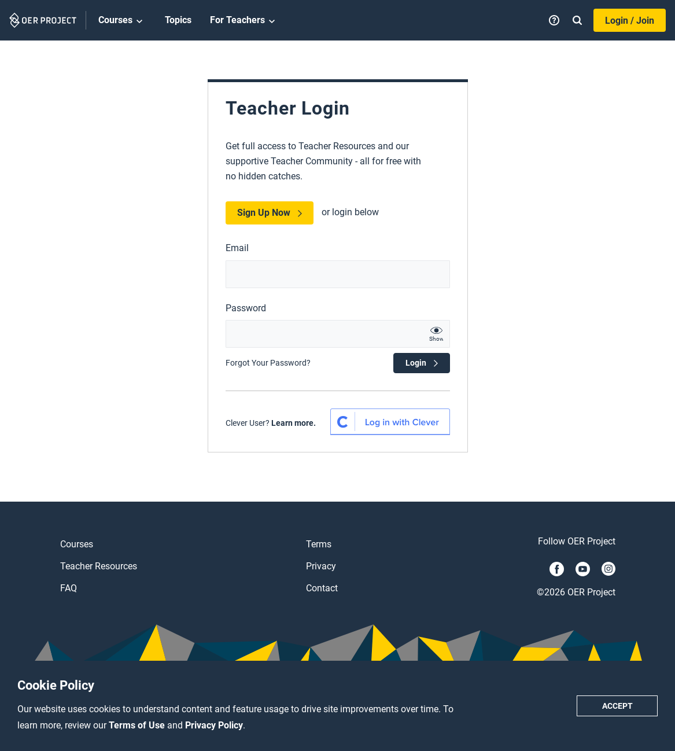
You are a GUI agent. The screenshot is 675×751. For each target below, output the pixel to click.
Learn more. (293, 423)
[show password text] (436, 334)
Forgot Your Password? (268, 362)
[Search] (577, 20)
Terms (318, 544)
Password (246, 308)
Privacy (321, 566)
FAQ (68, 588)
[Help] (554, 20)
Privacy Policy (214, 725)
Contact (322, 588)
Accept (617, 705)
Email (237, 247)
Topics (178, 19)
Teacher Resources (98, 566)
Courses (122, 21)
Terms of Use (138, 725)
